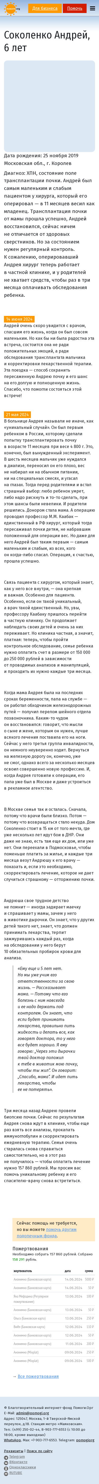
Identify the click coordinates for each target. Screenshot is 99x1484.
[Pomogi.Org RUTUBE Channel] (6, 1472)
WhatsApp (12, 1440)
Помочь (74, 8)
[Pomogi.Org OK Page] (6, 1467)
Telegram (17, 1456)
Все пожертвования (38, 1376)
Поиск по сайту (40, 1451)
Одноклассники (22, 1467)
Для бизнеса (45, 8)
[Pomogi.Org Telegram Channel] (6, 1456)
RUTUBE (15, 1472)
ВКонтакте (18, 1462)
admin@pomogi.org (32, 1413)
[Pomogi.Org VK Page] (6, 1462)
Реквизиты (13, 1451)
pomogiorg (85, 1440)
